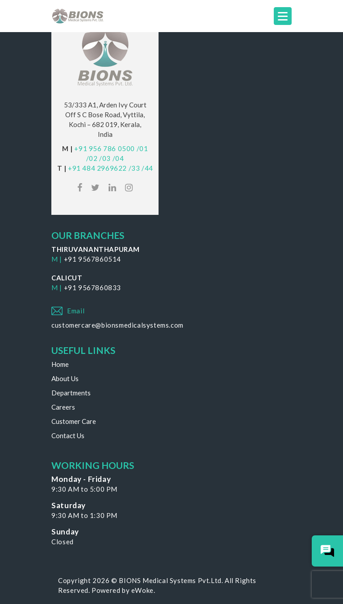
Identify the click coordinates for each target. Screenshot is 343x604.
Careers (63, 407)
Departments (71, 393)
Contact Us (67, 435)
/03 (105, 158)
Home (60, 364)
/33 (134, 168)
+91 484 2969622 (97, 168)
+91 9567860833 (92, 288)
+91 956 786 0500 (104, 148)
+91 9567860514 (92, 259)
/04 (118, 158)
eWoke (142, 590)
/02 (92, 158)
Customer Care (73, 421)
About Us (65, 378)
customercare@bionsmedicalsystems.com (117, 325)
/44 (147, 168)
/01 (142, 148)
